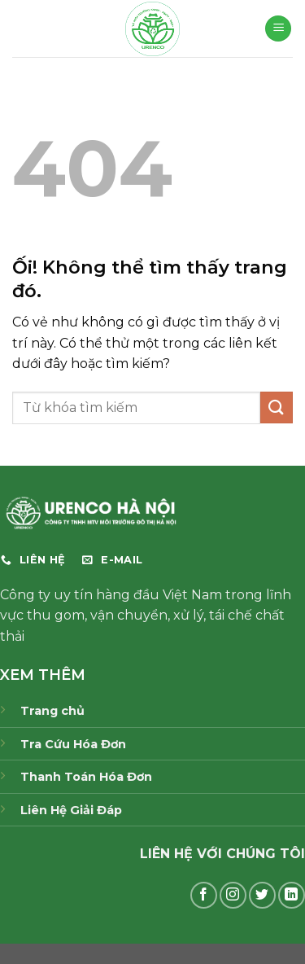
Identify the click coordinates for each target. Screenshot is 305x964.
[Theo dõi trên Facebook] (203, 895)
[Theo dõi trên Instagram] (233, 895)
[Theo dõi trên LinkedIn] (291, 895)
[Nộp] (276, 407)
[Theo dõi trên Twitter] (262, 895)
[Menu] (278, 28)
